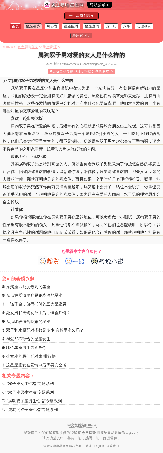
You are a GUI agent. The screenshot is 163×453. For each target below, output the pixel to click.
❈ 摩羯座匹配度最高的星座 (26, 287)
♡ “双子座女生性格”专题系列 (28, 383)
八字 (126, 26)
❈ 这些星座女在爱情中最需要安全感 (34, 365)
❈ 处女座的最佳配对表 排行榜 (29, 356)
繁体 (88, 446)
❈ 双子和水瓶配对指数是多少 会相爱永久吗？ (43, 330)
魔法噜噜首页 (27, 46)
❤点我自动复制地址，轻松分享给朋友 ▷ (81, 71)
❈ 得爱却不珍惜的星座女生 (26, 339)
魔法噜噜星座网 (67, 4)
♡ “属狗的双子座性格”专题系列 (30, 409)
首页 (15, 26)
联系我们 (112, 446)
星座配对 (71, 26)
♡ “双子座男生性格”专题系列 (28, 392)
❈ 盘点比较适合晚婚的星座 (26, 321)
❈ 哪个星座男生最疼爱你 (24, 347)
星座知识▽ (81, 35)
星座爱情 (50, 46)
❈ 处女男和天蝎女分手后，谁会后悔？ (36, 313)
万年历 (111, 26)
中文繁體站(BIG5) (81, 425)
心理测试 (144, 26)
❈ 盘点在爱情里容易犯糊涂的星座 (32, 295)
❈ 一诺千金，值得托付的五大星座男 (34, 304)
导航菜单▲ (100, 5)
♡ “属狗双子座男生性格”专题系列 (32, 401)
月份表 (52, 26)
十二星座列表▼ (81, 16)
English (99, 446)
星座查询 (92, 26)
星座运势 (33, 26)
